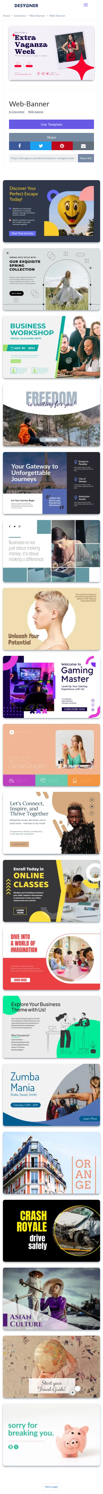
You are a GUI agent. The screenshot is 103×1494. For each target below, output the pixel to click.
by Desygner (17, 111)
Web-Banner (57, 15)
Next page (51, 1486)
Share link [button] (86, 158)
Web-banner (36, 111)
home (6, 15)
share (51, 137)
